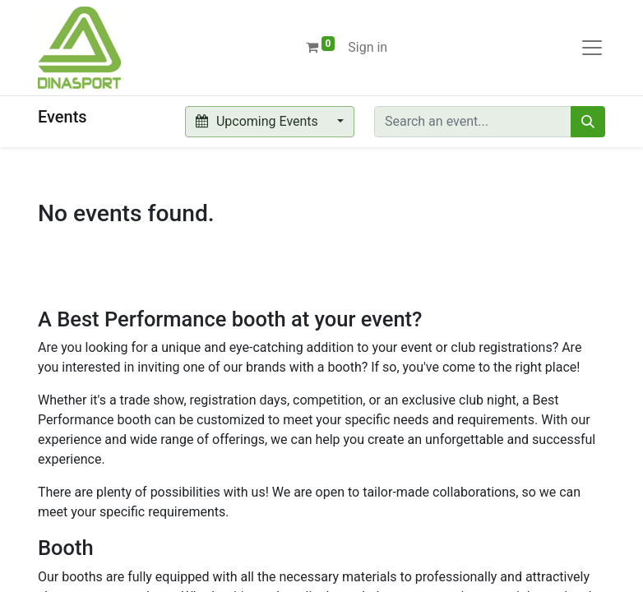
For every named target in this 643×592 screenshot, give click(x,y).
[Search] (588, 121)
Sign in (367, 47)
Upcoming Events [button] (259, 121)
